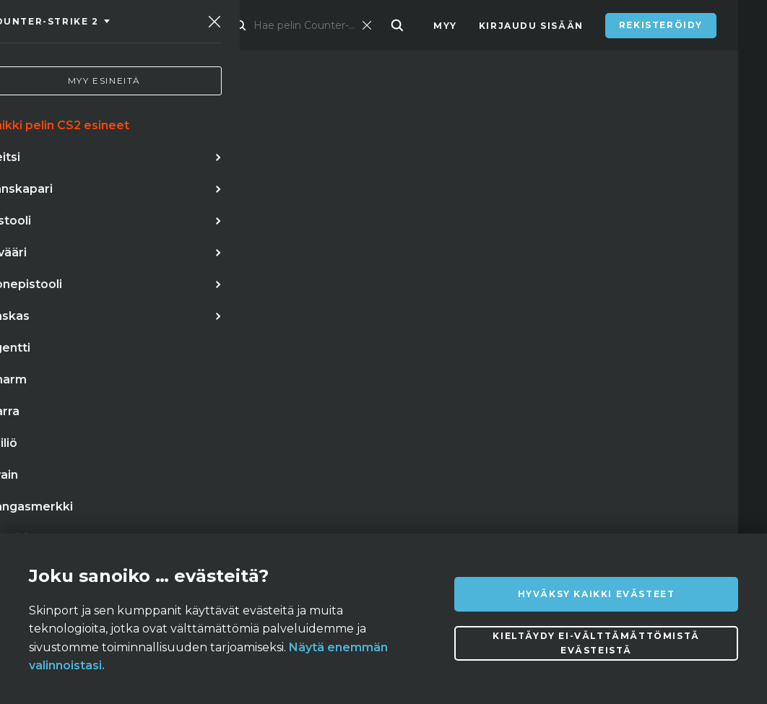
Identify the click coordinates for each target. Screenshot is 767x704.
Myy (445, 25)
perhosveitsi (264, 354)
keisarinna (67, 443)
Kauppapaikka (267, 25)
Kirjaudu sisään (531, 25)
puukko (57, 384)
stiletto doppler (150, 384)
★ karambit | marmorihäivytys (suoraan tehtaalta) (183, 414)
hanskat (180, 354)
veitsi (118, 354)
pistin (138, 443)
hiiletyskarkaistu (228, 443)
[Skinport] (110, 25)
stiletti (57, 354)
